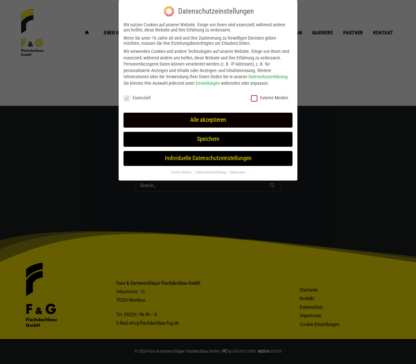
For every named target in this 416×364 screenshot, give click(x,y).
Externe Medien (269, 97)
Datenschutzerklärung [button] (211, 172)
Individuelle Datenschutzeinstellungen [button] (208, 158)
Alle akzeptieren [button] (208, 120)
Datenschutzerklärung (268, 76)
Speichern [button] (208, 139)
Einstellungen (208, 83)
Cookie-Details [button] (182, 172)
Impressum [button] (237, 172)
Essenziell (137, 97)
